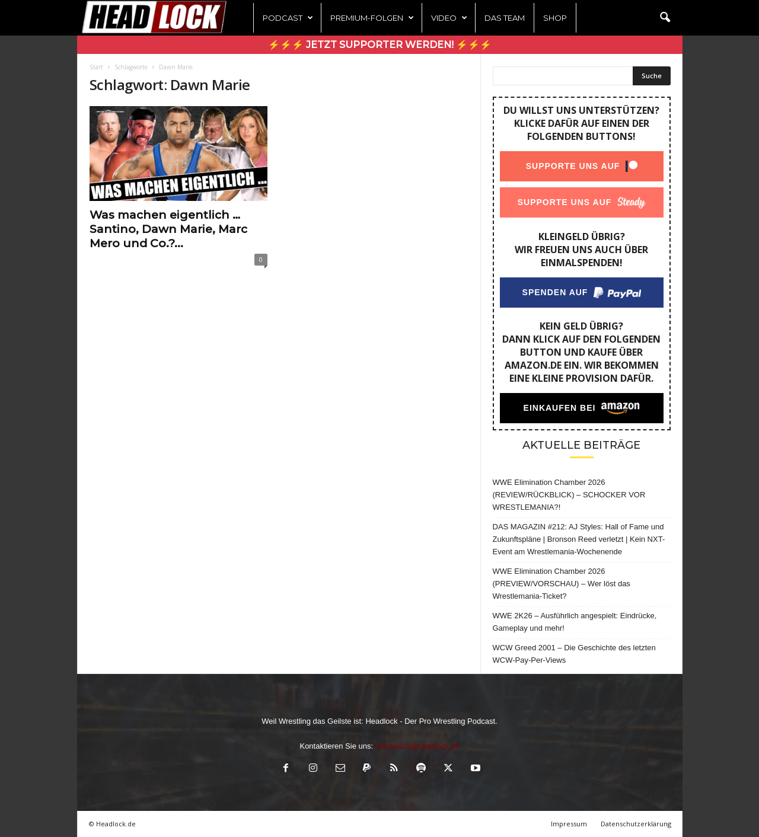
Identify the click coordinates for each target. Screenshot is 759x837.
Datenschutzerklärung (636, 823)
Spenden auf (555, 292)
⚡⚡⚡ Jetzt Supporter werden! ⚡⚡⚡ (380, 44)
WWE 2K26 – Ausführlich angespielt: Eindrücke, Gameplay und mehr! (575, 621)
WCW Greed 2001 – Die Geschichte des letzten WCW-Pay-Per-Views (574, 654)
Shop (555, 18)
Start (96, 67)
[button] (665, 18)
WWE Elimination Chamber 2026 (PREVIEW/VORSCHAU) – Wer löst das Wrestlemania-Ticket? (561, 583)
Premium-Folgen (372, 18)
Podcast (288, 18)
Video (449, 18)
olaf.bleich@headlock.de (417, 746)
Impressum (569, 823)
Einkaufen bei (559, 408)
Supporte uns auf (572, 166)
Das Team (504, 18)
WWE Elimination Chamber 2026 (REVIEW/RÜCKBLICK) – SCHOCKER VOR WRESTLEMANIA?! (569, 495)
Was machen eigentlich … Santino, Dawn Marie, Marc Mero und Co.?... (168, 229)
